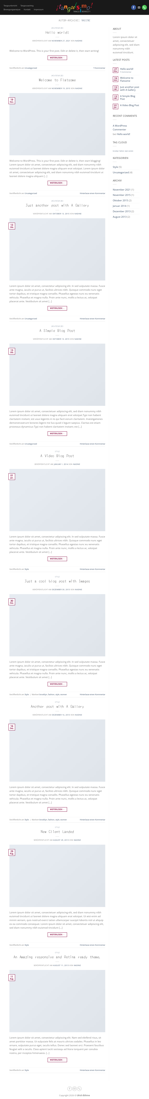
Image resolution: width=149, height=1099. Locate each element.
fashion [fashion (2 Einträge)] (121, 151)
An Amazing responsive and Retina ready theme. (57, 956)
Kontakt (27, 9)
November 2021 (122, 189)
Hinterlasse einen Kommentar (92, 193)
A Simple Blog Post (57, 330)
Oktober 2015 (120, 200)
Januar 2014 (119, 206)
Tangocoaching (26, 5)
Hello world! (57, 32)
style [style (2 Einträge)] (126, 151)
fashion (51, 694)
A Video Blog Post (57, 455)
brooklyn (43, 694)
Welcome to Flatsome (57, 79)
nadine (86, 20)
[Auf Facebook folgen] (133, 7)
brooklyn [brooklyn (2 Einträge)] (116, 151)
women (63, 694)
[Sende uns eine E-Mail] (139, 7)
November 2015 (122, 195)
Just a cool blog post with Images (57, 581)
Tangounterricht (10, 5)
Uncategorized (57, 28)
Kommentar (99, 68)
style (57, 694)
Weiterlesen (57, 57)
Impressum (39, 9)
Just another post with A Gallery (57, 205)
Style (57, 451)
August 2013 (120, 216)
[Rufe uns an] (144, 7)
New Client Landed (57, 831)
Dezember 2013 (122, 211)
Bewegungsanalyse (12, 9)
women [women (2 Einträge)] (130, 151)
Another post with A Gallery (57, 706)
